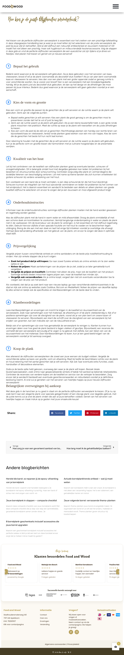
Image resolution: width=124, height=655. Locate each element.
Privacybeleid (73, 644)
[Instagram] (77, 632)
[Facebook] (71, 632)
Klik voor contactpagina (14, 624)
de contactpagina (79, 623)
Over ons (43, 618)
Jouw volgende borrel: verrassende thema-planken (89, 500)
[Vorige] (5, 571)
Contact (43, 615)
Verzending (45, 624)
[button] (116, 6)
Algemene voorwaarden (55, 644)
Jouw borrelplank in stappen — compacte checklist (31, 500)
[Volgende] (118, 571)
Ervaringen (44, 621)
